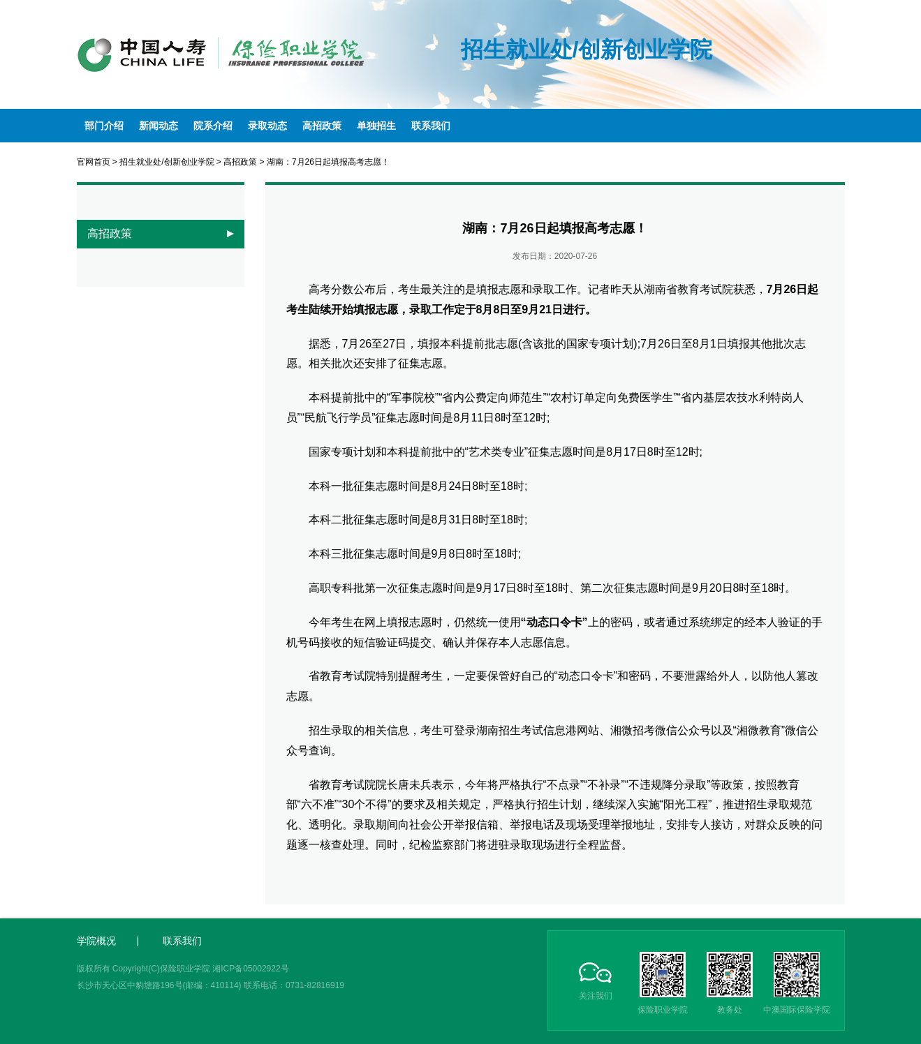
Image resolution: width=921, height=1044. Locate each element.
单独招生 (376, 125)
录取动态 (267, 125)
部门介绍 (104, 125)
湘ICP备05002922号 (250, 969)
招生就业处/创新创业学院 (166, 162)
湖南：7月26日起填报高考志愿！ (328, 162)
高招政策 (321, 125)
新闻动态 (158, 125)
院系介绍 (213, 125)
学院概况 (96, 940)
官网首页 (93, 162)
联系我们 (430, 125)
